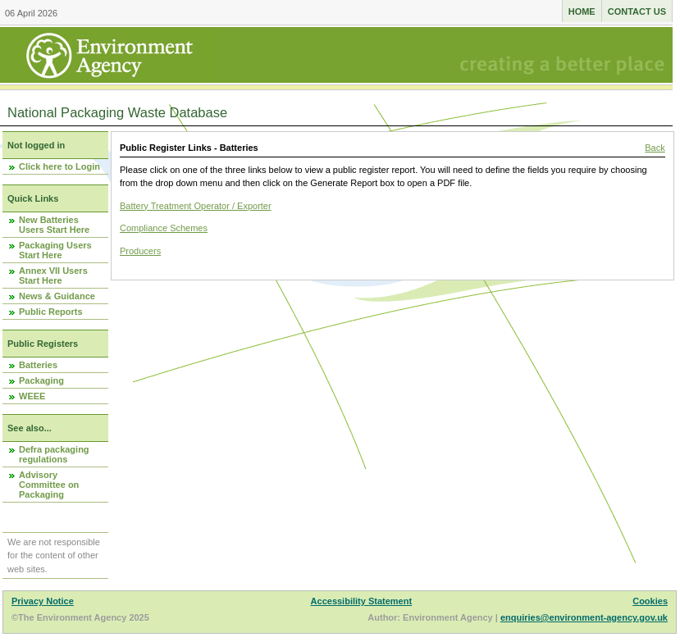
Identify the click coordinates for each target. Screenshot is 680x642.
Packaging (41, 380)
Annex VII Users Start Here (53, 275)
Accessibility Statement (362, 601)
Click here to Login (59, 166)
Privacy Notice (42, 601)
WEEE (32, 396)
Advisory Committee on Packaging (49, 484)
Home (582, 11)
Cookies (650, 601)
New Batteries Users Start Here (54, 224)
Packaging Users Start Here (55, 250)
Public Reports (51, 311)
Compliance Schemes (164, 228)
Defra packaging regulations (54, 454)
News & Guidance (57, 296)
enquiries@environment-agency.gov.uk (584, 617)
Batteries (38, 365)
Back (654, 148)
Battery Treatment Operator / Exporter (196, 206)
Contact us (637, 11)
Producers (140, 251)
